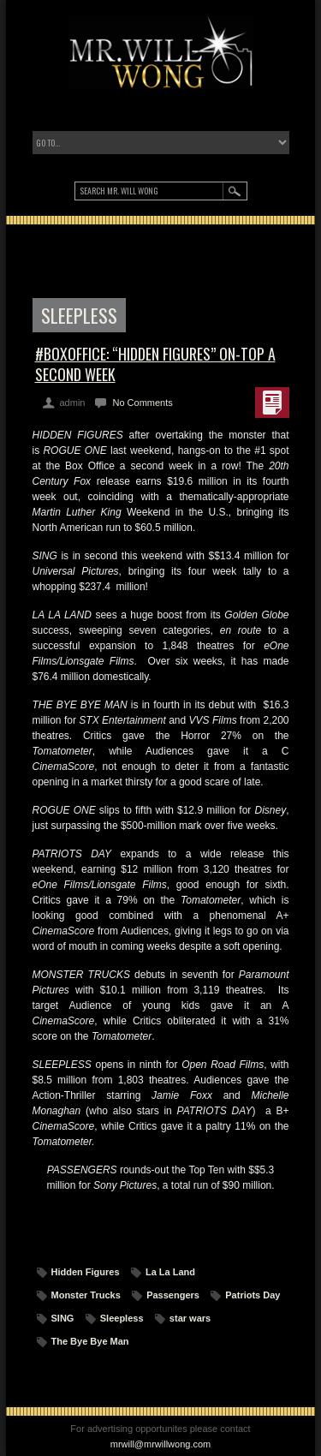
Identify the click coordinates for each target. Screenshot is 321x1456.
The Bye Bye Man (90, 1341)
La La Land (170, 1272)
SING (62, 1318)
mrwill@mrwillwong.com (160, 1444)
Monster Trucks (86, 1295)
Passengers (172, 1295)
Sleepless (122, 1318)
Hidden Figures (85, 1272)
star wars (190, 1318)
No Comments (142, 402)
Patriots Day (252, 1295)
